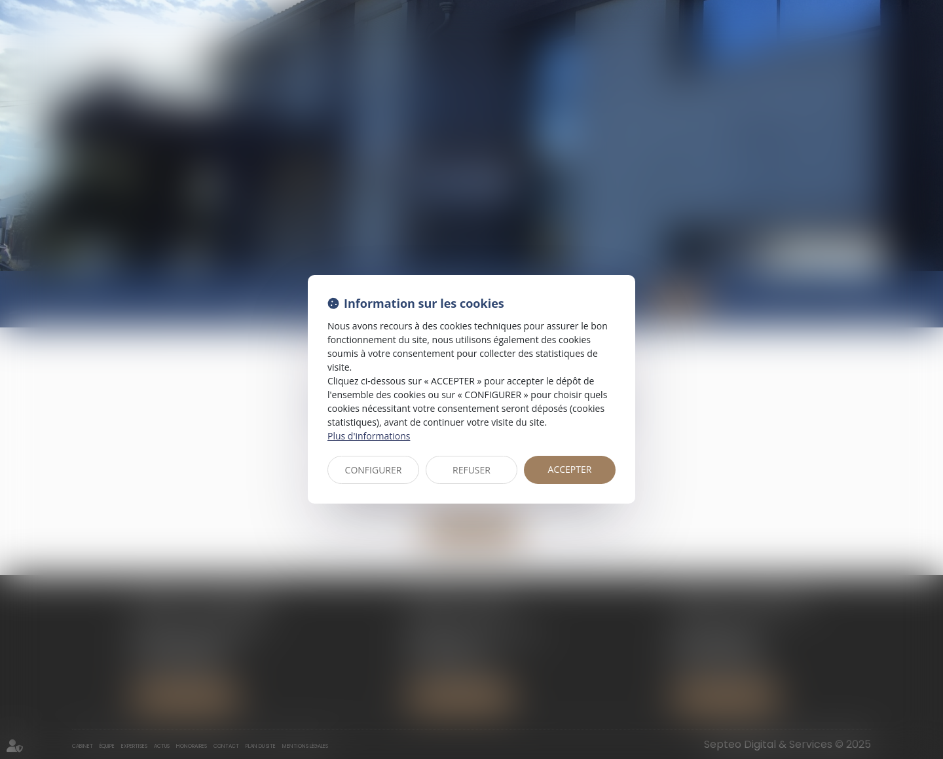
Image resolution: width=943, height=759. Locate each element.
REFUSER (471, 470)
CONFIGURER (373, 470)
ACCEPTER (570, 469)
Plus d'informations (368, 436)
